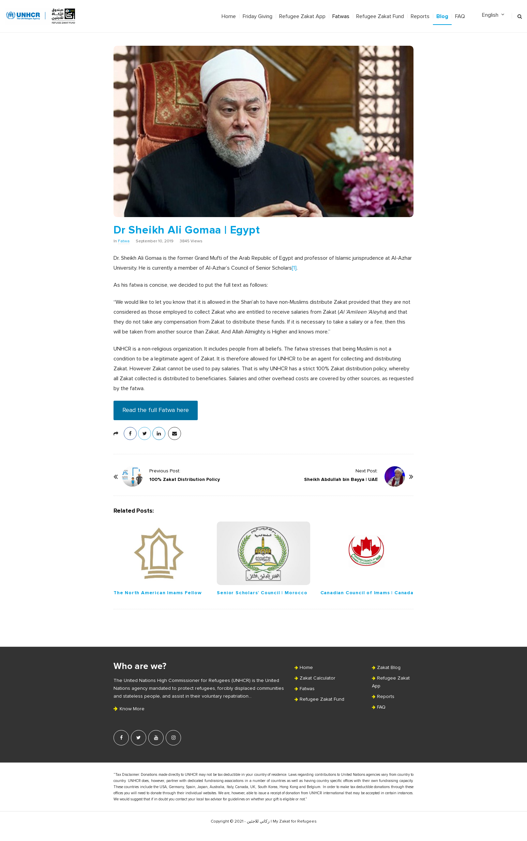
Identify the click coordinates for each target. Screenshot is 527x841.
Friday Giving (257, 16)
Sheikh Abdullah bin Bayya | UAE (341, 479)
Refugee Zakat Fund (380, 16)
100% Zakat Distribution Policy (184, 479)
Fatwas (340, 16)
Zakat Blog (389, 667)
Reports (420, 16)
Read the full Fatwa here (155, 410)
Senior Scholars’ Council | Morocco (262, 593)
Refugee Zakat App (302, 16)
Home (229, 16)
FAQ (460, 16)
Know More (129, 709)
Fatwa (124, 241)
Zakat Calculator (317, 678)
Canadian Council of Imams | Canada (366, 593)
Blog (442, 16)
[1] (294, 268)
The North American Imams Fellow (158, 593)
